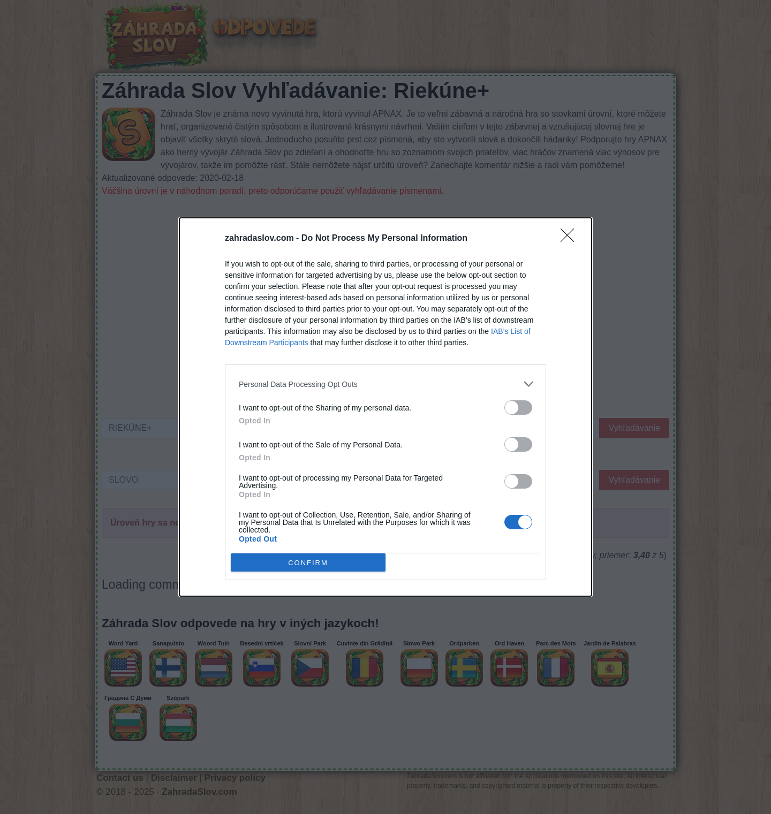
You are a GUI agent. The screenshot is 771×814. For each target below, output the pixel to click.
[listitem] (385, 384)
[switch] (518, 407)
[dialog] (385, 407)
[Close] (571, 239)
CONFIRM (308, 563)
